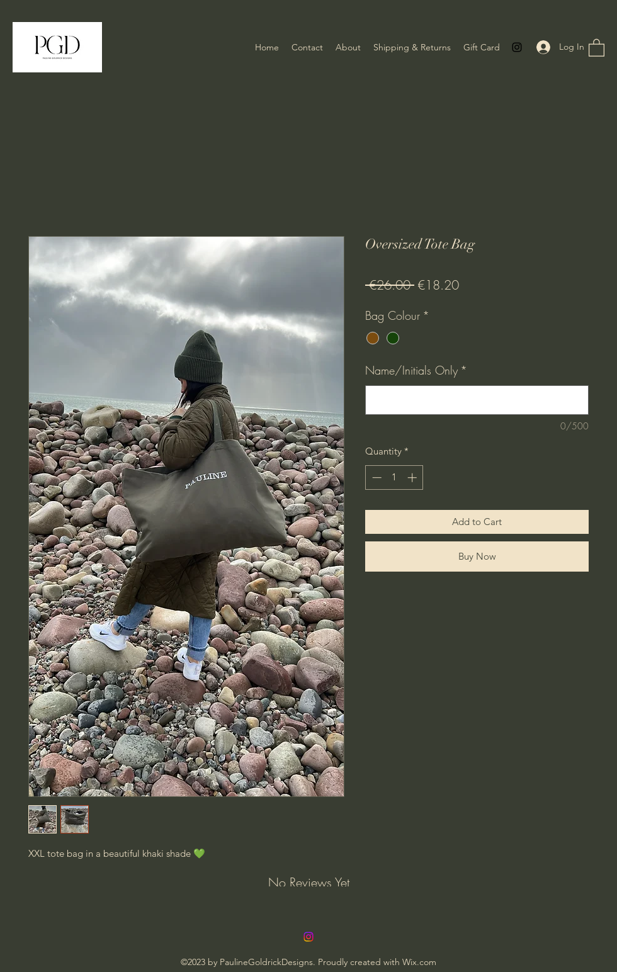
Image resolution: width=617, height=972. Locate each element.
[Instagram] (517, 47)
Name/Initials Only (416, 370)
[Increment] (413, 477)
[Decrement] (375, 477)
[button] (596, 47)
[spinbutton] (394, 477)
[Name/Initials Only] (477, 400)
